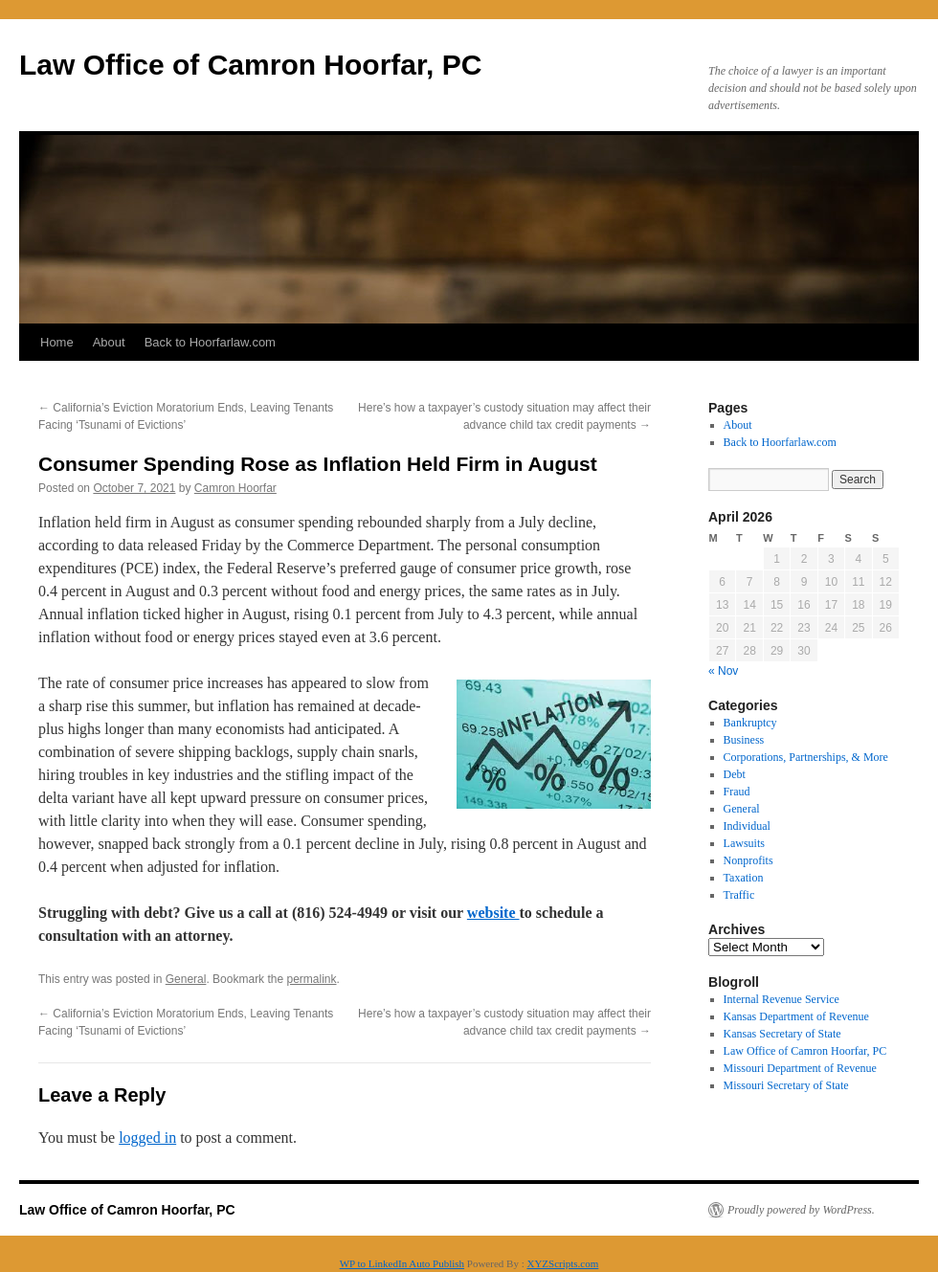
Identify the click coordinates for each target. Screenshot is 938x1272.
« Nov (723, 671)
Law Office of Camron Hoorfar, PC (250, 64)
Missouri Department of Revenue (800, 1068)
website (493, 912)
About (109, 342)
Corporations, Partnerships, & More (806, 757)
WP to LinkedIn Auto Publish (402, 1263)
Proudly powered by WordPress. (801, 1209)
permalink (311, 979)
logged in (147, 1137)
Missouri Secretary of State (786, 1085)
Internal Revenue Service (781, 999)
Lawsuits (744, 843)
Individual (747, 826)
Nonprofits (748, 860)
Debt (735, 774)
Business (744, 740)
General (186, 979)
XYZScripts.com (562, 1263)
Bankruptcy (750, 722)
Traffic (739, 895)
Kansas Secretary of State (782, 1033)
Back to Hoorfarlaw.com (210, 342)
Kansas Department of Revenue (796, 1016)
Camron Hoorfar (235, 488)
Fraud (737, 791)
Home (57, 342)
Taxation (744, 877)
